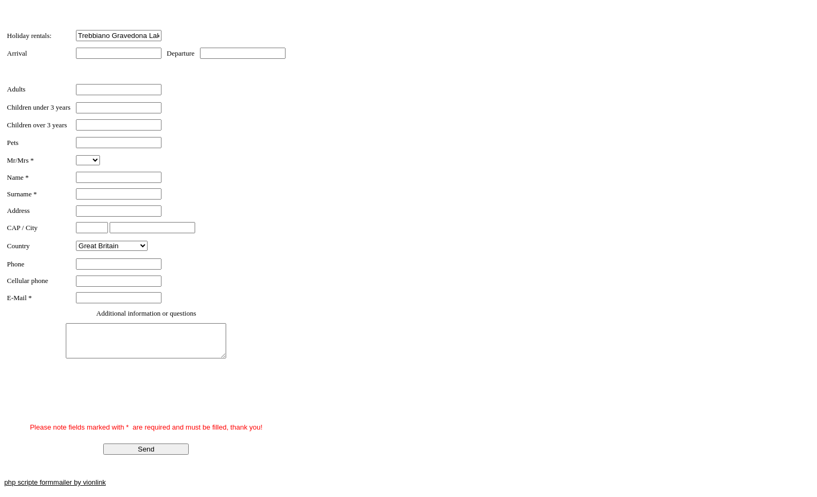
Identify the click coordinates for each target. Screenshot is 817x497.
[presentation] (88, 399)
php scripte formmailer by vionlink (55, 489)
